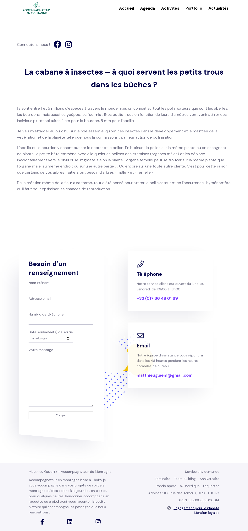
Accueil (126, 8)
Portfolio (193, 8)
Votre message (61, 353)
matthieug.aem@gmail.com (164, 379)
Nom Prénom (61, 285)
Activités (170, 8)
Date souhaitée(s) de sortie (51, 335)
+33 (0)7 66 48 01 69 (157, 302)
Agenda (147, 8)
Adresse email (61, 301)
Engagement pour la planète (196, 508)
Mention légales (206, 512)
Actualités (218, 8)
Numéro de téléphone (61, 317)
